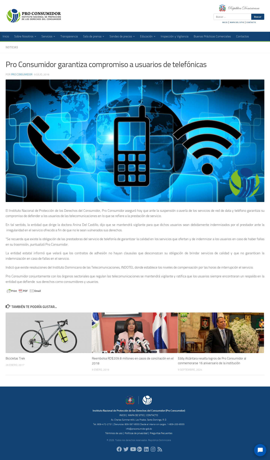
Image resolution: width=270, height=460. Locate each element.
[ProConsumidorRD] (119, 449)
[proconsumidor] (146, 449)
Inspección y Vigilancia (174, 36)
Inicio (6, 36)
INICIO (225, 22)
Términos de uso (113, 433)
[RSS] (159, 449)
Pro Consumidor (21, 74)
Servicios (46, 36)
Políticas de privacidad (136, 433)
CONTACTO (251, 22)
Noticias (12, 47)
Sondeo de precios (121, 36)
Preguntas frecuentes (161, 433)
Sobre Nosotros (23, 36)
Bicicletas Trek (15, 358)
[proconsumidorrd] (126, 449)
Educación (146, 36)
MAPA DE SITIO (136, 415)
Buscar (257, 16)
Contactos (242, 36)
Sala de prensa (92, 36)
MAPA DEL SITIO (237, 22)
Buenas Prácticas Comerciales (212, 36)
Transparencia (69, 36)
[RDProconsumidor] (132, 449)
